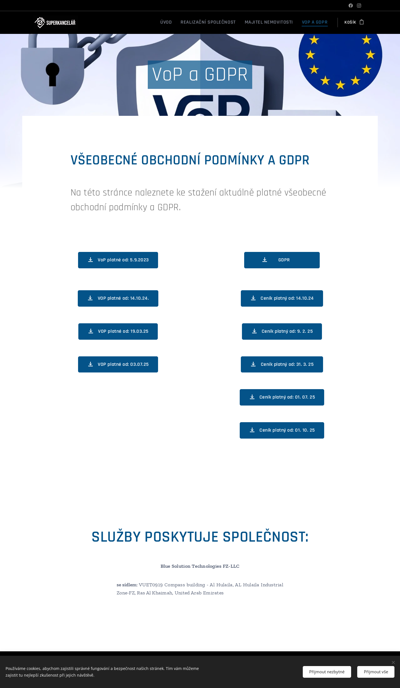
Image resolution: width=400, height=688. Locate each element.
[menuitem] (184, 22)
